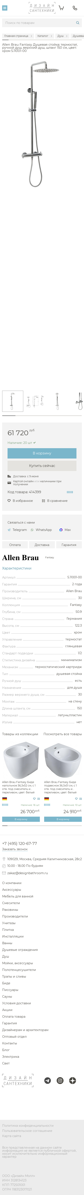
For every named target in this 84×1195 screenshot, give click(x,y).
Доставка (42, 545)
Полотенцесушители (19, 970)
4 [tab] (48, 417)
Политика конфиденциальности (28, 1126)
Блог (6, 1050)
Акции (7, 1010)
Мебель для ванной (17, 896)
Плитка (8, 930)
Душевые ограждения (20, 950)
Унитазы (9, 923)
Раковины (10, 910)
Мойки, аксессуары (17, 963)
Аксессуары (11, 890)
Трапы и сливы (14, 976)
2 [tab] (22, 417)
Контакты (9, 1043)
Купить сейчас (42, 466)
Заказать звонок (15, 849)
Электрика (10, 1057)
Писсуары (10, 990)
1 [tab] (9, 415)
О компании (12, 883)
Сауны (7, 996)
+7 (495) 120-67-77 (19, 844)
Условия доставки (16, 1003)
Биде (6, 983)
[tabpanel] (12, 401)
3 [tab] (35, 417)
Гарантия (69, 545)
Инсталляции (13, 936)
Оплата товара (13, 1017)
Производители (15, 916)
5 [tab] (62, 417)
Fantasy (49, 558)
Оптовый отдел (14, 1037)
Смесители (11, 903)
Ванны (7, 943)
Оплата (15, 545)
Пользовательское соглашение (27, 1131)
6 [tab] (75, 417)
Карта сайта (11, 1136)
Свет (6, 1063)
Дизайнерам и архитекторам (25, 1030)
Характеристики (16, 568)
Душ (5, 956)
